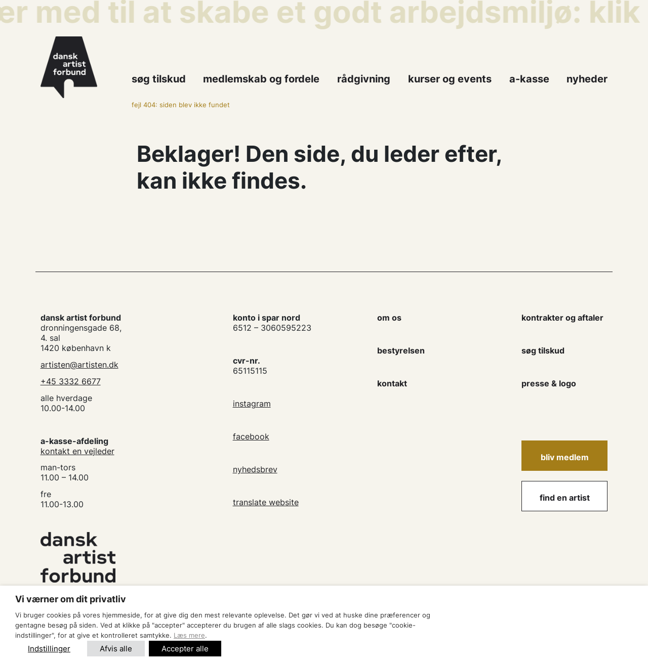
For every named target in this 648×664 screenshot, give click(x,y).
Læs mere (189, 635)
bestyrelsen (401, 350)
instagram (252, 404)
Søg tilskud (159, 79)
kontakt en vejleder (77, 451)
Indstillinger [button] (49, 648)
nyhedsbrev (255, 469)
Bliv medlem (565, 457)
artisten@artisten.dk (79, 365)
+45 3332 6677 (70, 381)
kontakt (392, 383)
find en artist (565, 498)
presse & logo (548, 383)
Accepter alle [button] (185, 648)
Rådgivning (363, 79)
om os (389, 318)
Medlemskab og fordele (261, 79)
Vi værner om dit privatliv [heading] (70, 599)
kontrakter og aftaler (562, 318)
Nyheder (587, 79)
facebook (251, 436)
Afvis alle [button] (116, 648)
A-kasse (529, 79)
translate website (266, 502)
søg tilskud (542, 350)
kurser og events (450, 79)
